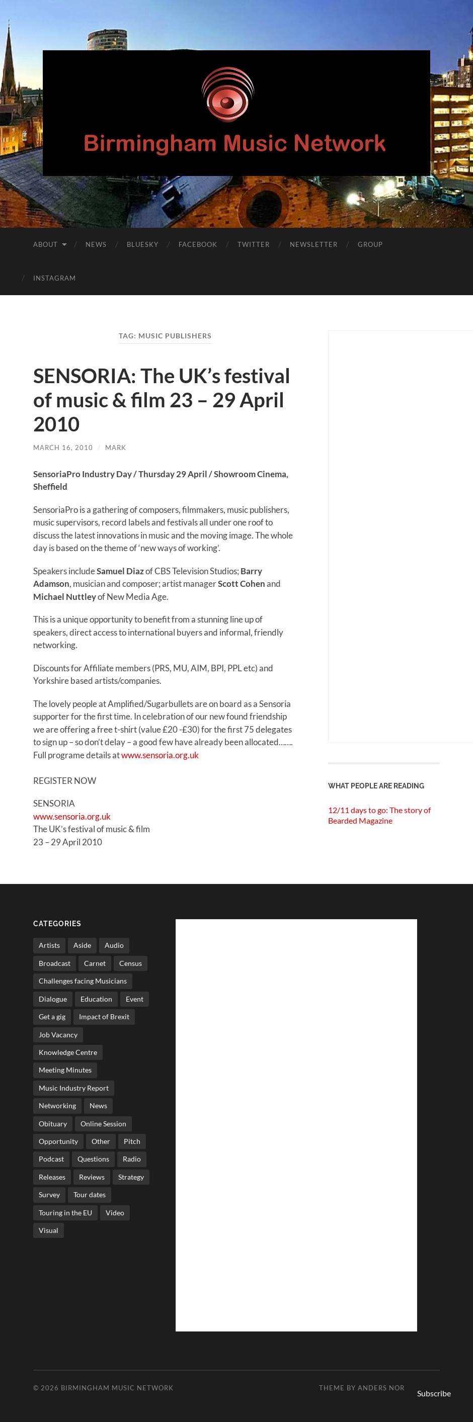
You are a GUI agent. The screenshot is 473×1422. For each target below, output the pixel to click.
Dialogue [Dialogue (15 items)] (53, 999)
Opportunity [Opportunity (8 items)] (58, 1141)
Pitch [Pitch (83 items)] (132, 1141)
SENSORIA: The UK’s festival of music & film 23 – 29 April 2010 (161, 400)
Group (370, 244)
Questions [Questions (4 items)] (93, 1158)
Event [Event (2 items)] (134, 999)
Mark (115, 447)
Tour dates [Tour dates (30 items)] (89, 1194)
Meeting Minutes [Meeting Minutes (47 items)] (65, 1069)
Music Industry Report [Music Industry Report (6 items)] (74, 1088)
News (96, 244)
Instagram (54, 278)
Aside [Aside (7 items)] (82, 945)
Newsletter (314, 244)
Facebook (198, 244)
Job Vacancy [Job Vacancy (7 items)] (58, 1034)
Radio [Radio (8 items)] (132, 1158)
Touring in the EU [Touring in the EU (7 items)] (65, 1212)
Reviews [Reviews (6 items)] (92, 1177)
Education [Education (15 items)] (96, 999)
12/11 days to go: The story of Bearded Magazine (379, 815)
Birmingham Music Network (117, 1388)
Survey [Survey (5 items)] (49, 1194)
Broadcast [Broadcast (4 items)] (54, 963)
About (45, 244)
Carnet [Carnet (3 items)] (95, 963)
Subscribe (434, 1393)
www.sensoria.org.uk (160, 755)
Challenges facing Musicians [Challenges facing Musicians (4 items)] (83, 980)
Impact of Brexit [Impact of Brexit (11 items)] (104, 1016)
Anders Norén (386, 1388)
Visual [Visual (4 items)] (48, 1230)
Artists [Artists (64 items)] (49, 945)
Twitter (254, 244)
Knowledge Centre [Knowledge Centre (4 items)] (68, 1052)
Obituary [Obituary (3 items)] (53, 1123)
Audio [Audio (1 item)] (114, 945)
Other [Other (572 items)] (101, 1141)
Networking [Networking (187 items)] (57, 1105)
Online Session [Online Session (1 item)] (103, 1123)
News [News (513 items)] (98, 1105)
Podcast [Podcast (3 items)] (51, 1158)
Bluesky (143, 244)
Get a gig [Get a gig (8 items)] (52, 1016)
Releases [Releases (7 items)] (52, 1177)
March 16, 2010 (63, 447)
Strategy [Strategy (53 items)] (131, 1177)
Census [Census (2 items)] (130, 963)
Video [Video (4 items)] (115, 1212)
